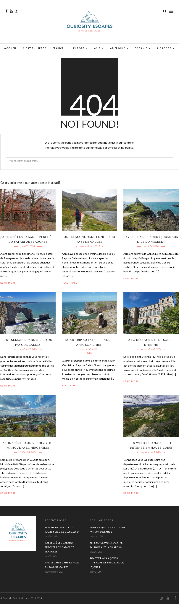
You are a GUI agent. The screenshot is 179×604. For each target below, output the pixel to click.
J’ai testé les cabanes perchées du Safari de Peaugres (59, 547)
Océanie (141, 48)
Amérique (117, 48)
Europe (79, 48)
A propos (164, 48)
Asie (97, 48)
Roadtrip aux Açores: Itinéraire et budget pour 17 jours (107, 563)
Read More (131, 278)
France (58, 48)
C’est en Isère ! (34, 48)
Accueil (10, 48)
